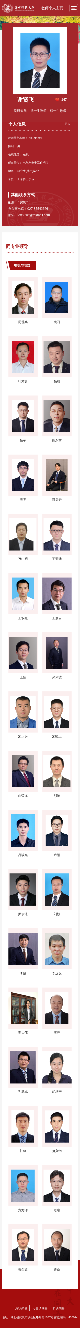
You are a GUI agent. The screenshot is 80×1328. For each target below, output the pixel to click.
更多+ (68, 123)
